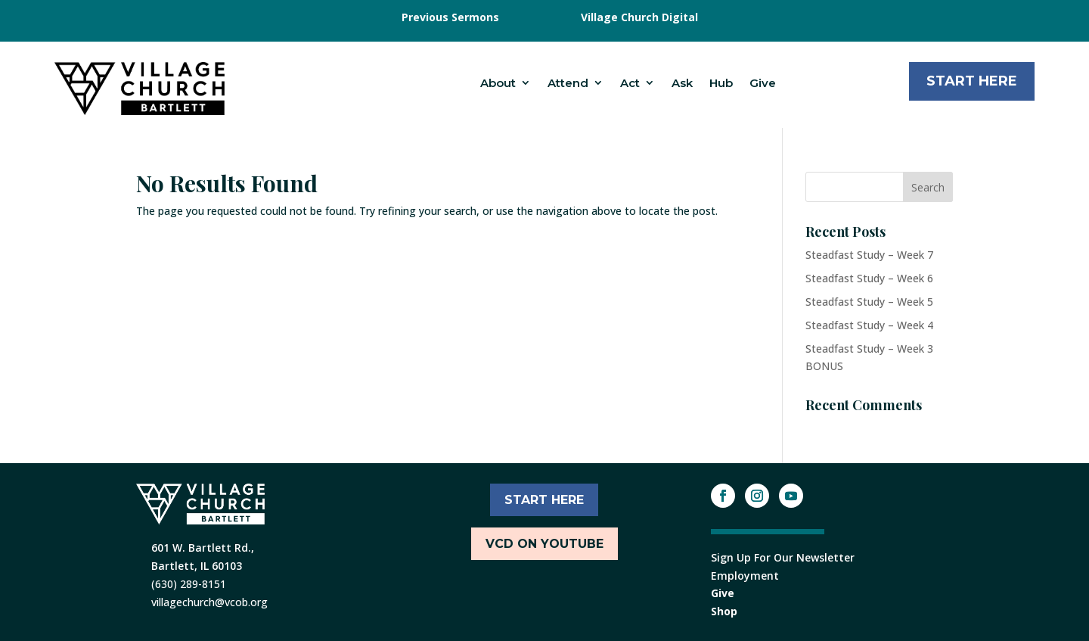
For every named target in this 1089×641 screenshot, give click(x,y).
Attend (568, 83)
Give (762, 83)
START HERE (544, 500)
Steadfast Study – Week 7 (869, 254)
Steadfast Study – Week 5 (869, 301)
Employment (745, 575)
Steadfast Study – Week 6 (869, 278)
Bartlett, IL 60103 (196, 566)
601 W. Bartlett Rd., (202, 547)
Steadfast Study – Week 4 (869, 325)
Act (630, 83)
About (498, 83)
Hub (721, 83)
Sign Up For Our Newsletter (783, 557)
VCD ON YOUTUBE (544, 544)
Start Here (971, 81)
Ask (682, 83)
